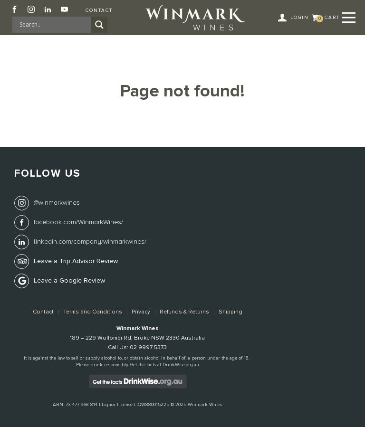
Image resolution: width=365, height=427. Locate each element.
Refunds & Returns (184, 311)
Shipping (230, 311)
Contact (99, 10)
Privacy (141, 311)
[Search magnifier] (99, 25)
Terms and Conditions (92, 311)
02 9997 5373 (148, 347)
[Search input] (54, 25)
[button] (294, 17)
